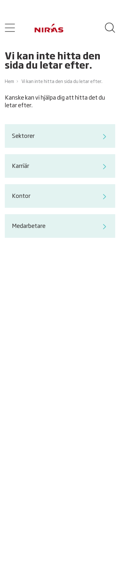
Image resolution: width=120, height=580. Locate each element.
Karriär (60, 166)
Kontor (60, 196)
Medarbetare (60, 226)
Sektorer (60, 136)
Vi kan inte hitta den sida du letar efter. (61, 81)
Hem (9, 81)
